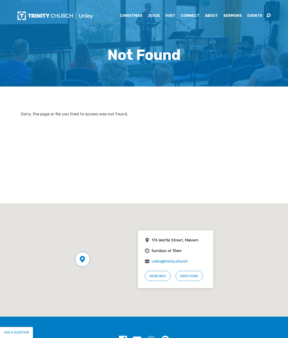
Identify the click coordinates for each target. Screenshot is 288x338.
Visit (170, 16)
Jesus (154, 16)
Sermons (232, 16)
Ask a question (16, 332)
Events (254, 16)
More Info (158, 276)
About (211, 16)
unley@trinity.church (170, 261)
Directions (189, 276)
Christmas (131, 16)
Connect (190, 16)
